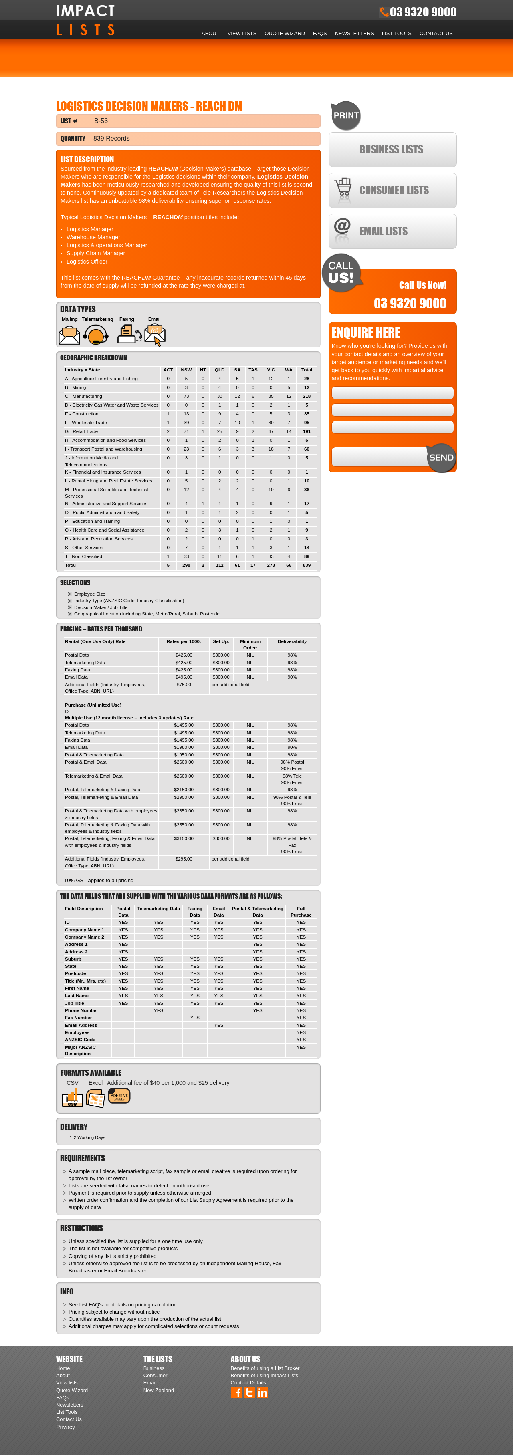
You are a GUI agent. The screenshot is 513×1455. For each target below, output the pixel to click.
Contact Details (248, 1383)
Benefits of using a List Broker (265, 1368)
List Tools (397, 33)
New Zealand (158, 1390)
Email (149, 1383)
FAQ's (96, 1305)
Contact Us (436, 33)
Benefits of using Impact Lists (264, 1375)
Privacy (65, 1427)
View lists (242, 33)
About (211, 33)
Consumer (155, 1375)
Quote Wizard (285, 33)
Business (154, 1368)
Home (192, 33)
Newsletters (354, 33)
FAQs (320, 33)
